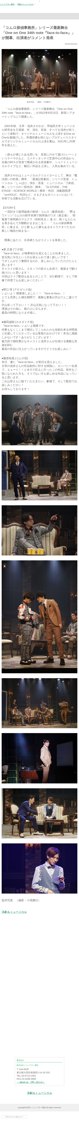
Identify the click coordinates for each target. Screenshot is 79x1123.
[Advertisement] (39, 964)
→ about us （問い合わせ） (31, 1082)
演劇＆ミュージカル (25, 4)
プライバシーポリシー (14, 1117)
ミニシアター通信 (7, 4)
